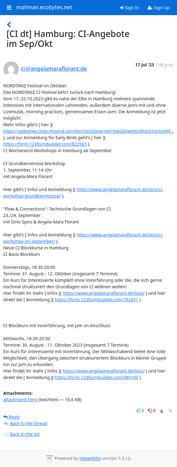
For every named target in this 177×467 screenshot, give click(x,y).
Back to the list (21, 434)
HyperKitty (90, 458)
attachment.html (20, 399)
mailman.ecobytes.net (44, 7)
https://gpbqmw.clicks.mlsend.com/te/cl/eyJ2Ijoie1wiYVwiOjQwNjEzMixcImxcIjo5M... (88, 131)
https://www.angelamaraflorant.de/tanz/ (104, 293)
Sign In (129, 7)
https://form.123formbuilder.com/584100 (96, 377)
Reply (11, 417)
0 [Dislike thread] (152, 410)
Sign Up (159, 7)
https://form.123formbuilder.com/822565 (45, 144)
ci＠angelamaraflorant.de (54, 68)
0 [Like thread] (141, 410)
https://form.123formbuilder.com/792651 (96, 299)
